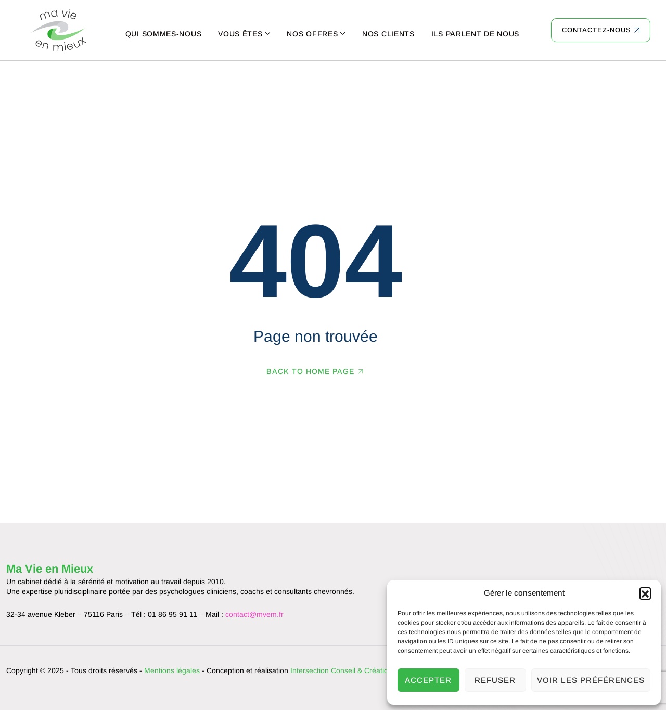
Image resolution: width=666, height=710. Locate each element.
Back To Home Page (310, 371)
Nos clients (388, 34)
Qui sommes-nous (163, 34)
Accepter (428, 680)
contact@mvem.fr (254, 614)
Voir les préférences (591, 680)
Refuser (495, 680)
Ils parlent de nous (475, 34)
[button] (645, 593)
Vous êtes (240, 34)
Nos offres (312, 34)
